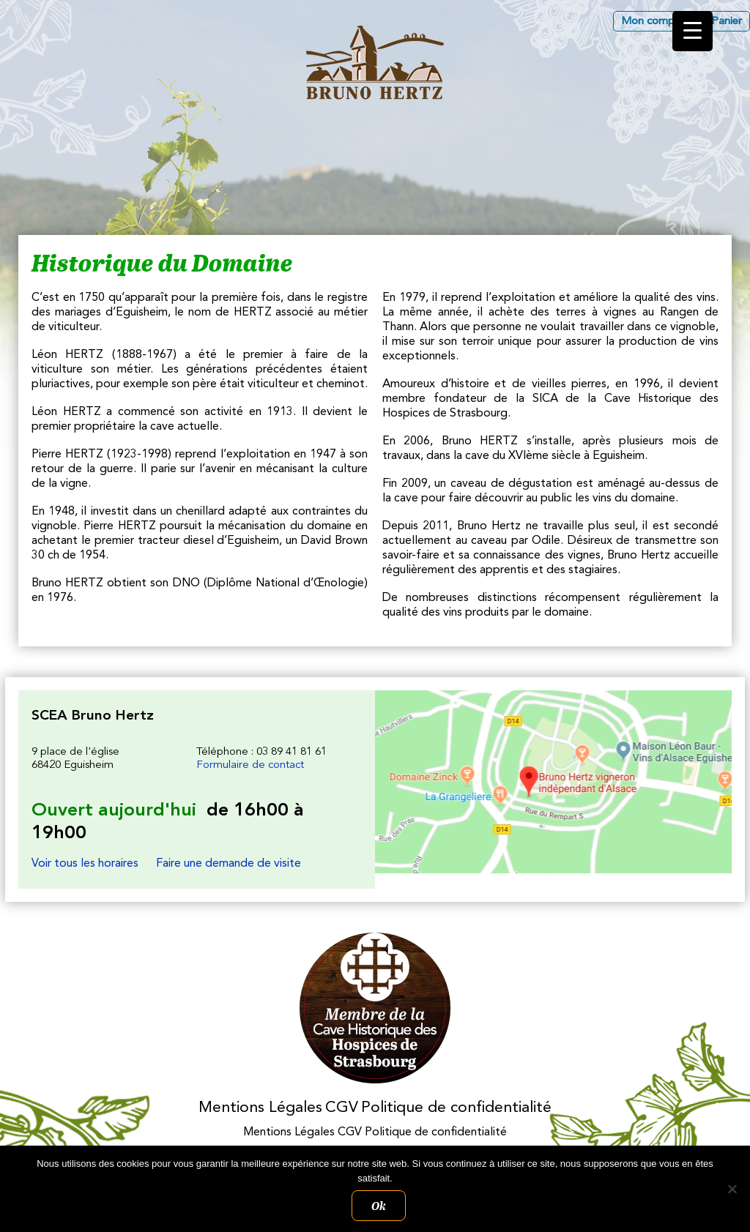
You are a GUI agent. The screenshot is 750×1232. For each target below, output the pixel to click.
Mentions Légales (260, 1108)
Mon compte (652, 21)
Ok (378, 1206)
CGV (341, 1108)
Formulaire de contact (250, 765)
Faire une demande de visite (228, 864)
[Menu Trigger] (692, 31)
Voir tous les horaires (84, 864)
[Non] (731, 1188)
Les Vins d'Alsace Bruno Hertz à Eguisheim (375, 63)
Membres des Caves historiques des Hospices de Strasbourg (375, 1008)
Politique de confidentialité (456, 1108)
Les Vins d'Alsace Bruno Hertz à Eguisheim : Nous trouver (553, 781)
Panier (726, 21)
